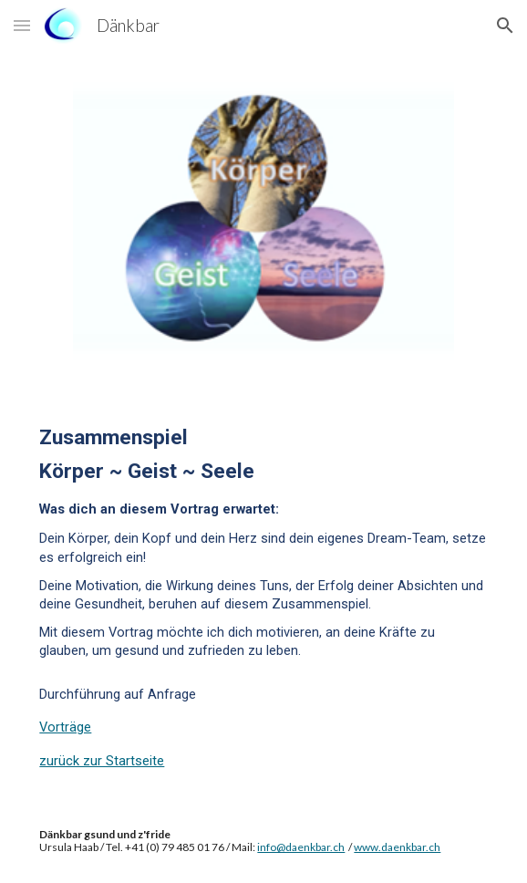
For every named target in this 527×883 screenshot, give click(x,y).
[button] (22, 25)
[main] (263, 595)
